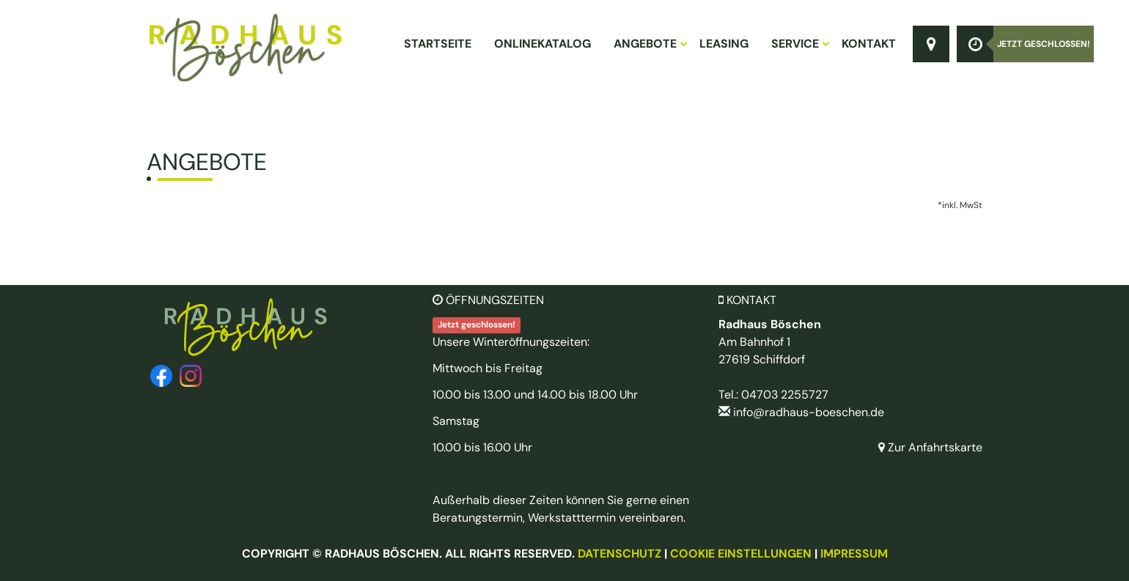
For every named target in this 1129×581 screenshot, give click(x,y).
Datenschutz (619, 553)
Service (799, 43)
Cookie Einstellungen (741, 553)
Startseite (437, 43)
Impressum (854, 553)
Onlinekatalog (542, 43)
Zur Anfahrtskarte (930, 447)
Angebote (650, 43)
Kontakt (869, 43)
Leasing (724, 43)
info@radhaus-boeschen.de (808, 412)
